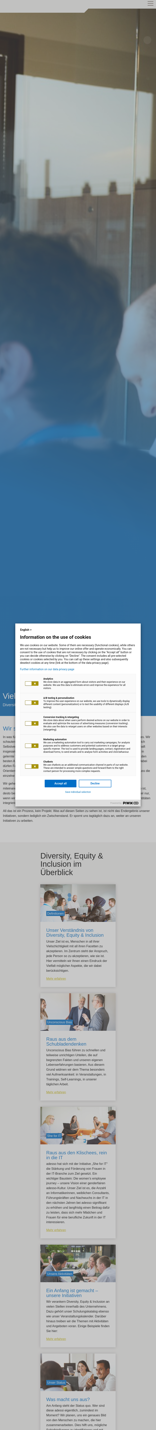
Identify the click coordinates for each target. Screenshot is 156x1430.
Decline (95, 783)
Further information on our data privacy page (47, 669)
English (26, 629)
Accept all (60, 783)
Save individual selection (78, 792)
